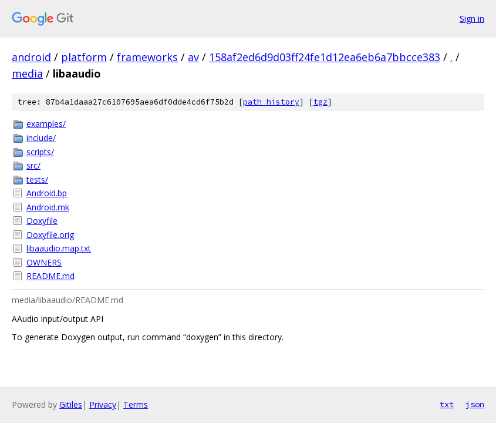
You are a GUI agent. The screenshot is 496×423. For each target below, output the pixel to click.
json (474, 404)
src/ (33, 165)
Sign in (472, 18)
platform (84, 57)
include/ (41, 137)
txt (447, 404)
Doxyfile (42, 220)
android (31, 57)
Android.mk (47, 207)
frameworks (147, 57)
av (193, 57)
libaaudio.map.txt (58, 248)
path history (271, 102)
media (27, 73)
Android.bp (46, 193)
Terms (135, 404)
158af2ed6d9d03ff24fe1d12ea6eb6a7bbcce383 (324, 57)
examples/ (46, 123)
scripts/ (40, 151)
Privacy (102, 404)
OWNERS (44, 262)
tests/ (37, 179)
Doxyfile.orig (50, 234)
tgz (320, 102)
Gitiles (70, 404)
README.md (50, 275)
